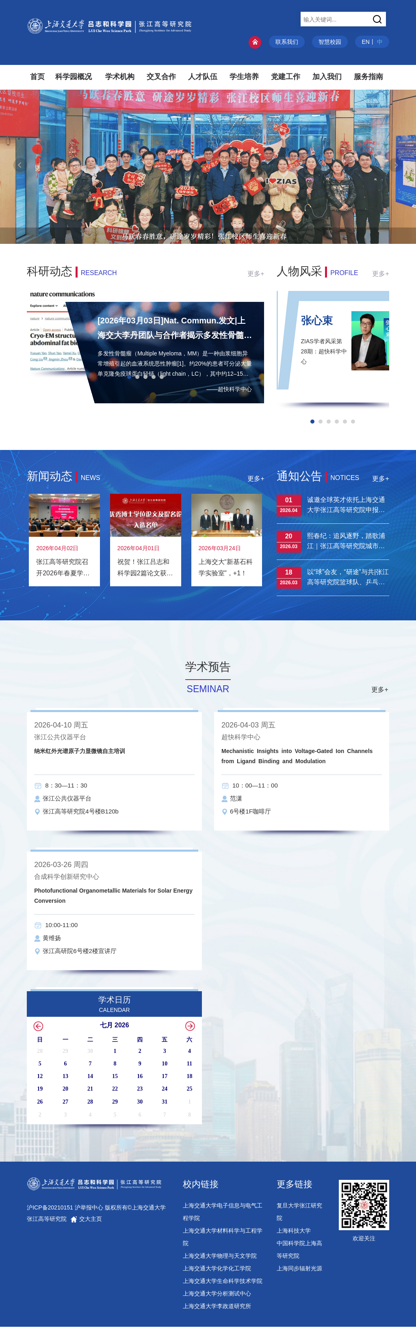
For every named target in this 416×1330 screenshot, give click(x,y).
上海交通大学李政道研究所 (217, 1309)
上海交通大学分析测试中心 (217, 1296)
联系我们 (286, 42)
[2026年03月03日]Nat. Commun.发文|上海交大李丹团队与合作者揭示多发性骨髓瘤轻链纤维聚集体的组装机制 (175, 329)
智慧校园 (329, 42)
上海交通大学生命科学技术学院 (222, 1284)
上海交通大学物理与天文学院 (220, 1259)
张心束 (317, 320)
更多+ (255, 273)
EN (365, 42)
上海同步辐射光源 (299, 1271)
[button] (237, 236)
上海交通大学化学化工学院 (217, 1271)
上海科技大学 (294, 1234)
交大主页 (86, 1222)
